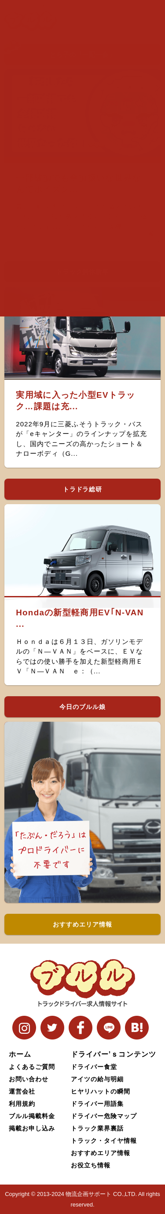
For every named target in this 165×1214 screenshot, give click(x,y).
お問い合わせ (28, 1079)
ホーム (20, 1054)
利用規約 (22, 1103)
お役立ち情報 (90, 1165)
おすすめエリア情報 (100, 1152)
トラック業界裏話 (97, 1128)
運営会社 (22, 1091)
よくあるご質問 (32, 1066)
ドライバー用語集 (97, 1103)
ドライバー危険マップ (104, 1115)
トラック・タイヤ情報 (104, 1140)
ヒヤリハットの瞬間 (100, 1091)
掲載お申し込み (32, 1128)
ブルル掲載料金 (32, 1115)
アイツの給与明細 (97, 1079)
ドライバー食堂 (94, 1066)
